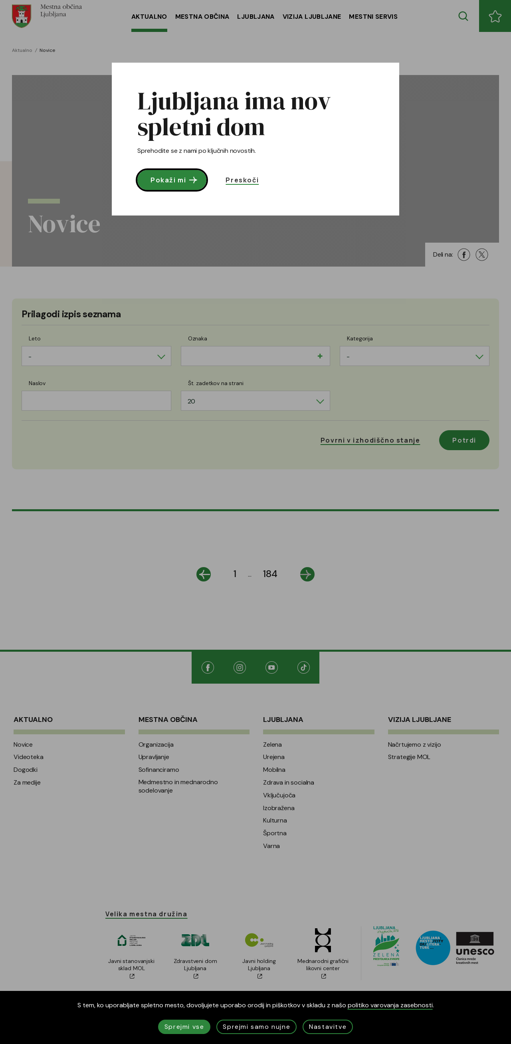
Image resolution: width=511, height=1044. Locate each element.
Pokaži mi (175, 180)
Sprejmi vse (184, 1026)
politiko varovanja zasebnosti (390, 1005)
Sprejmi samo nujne (256, 1026)
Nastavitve (328, 1026)
